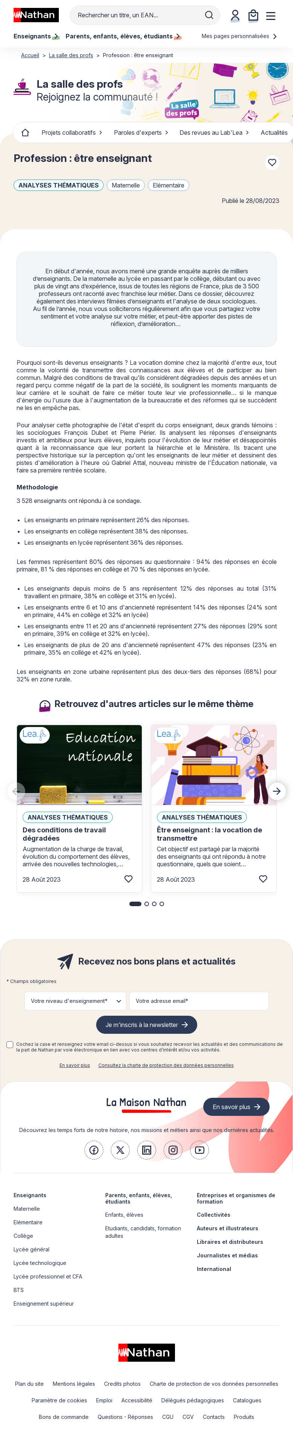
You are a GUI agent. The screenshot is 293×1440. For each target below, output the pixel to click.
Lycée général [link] (31, 1249)
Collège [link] (23, 1236)
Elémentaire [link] (28, 1222)
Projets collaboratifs (72, 132)
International (214, 1269)
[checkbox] (9, 1044)
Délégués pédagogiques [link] (192, 1400)
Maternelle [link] (27, 1208)
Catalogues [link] (247, 1400)
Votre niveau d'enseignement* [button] (69, 1001)
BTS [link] (19, 1290)
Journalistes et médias (227, 1255)
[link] (93, 1150)
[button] (135, 904)
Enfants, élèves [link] (124, 1214)
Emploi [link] (104, 1400)
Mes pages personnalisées (240, 36)
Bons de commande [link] (64, 1417)
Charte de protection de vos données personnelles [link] (214, 1384)
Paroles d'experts (141, 132)
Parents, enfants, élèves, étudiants (138, 1198)
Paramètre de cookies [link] (59, 1400)
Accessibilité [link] (136, 1400)
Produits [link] (244, 1417)
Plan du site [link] (29, 1384)
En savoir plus (75, 1065)
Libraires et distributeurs (230, 1242)
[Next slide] (277, 791)
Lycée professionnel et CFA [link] (48, 1276)
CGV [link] (188, 1417)
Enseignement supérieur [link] (44, 1303)
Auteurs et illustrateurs (227, 1228)
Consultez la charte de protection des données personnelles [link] (166, 1065)
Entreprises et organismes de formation (236, 1198)
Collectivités (213, 1214)
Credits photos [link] (122, 1384)
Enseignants (30, 1195)
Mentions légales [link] (74, 1384)
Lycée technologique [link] (40, 1263)
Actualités (274, 132)
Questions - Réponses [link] (125, 1417)
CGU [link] (167, 1417)
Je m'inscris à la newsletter (142, 1025)
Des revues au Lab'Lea (214, 132)
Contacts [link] (214, 1417)
